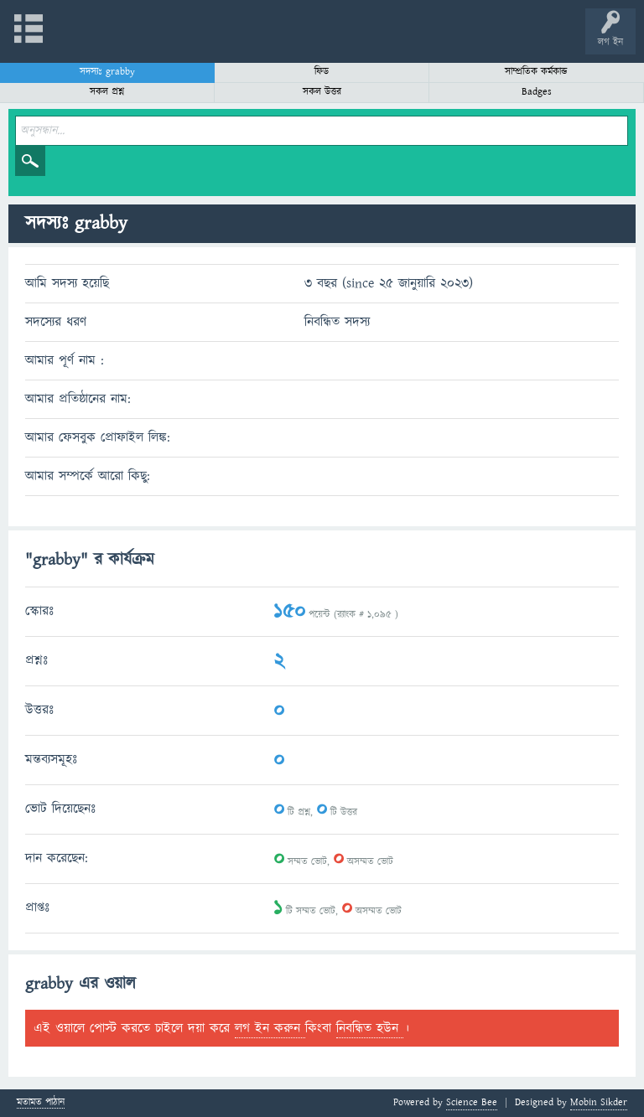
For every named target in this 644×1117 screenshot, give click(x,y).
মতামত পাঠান (41, 1103)
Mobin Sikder (598, 1102)
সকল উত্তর (322, 92)
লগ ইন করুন (270, 1028)
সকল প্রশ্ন (107, 92)
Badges (537, 92)
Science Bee (471, 1102)
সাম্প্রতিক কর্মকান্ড (536, 72)
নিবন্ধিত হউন (369, 1028)
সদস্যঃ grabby (107, 72)
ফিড (321, 72)
